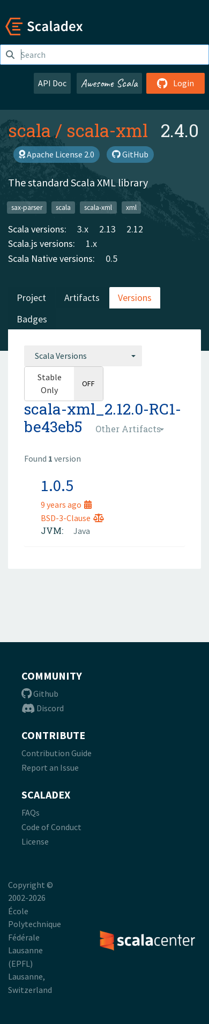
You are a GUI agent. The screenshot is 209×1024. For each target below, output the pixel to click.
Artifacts (82, 297)
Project (31, 297)
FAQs (30, 812)
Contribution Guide (56, 753)
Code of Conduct (51, 827)
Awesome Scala (109, 83)
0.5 (111, 258)
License (35, 841)
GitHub (130, 154)
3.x (82, 229)
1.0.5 (57, 485)
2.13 (107, 229)
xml (131, 207)
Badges (32, 319)
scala (29, 130)
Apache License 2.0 (56, 154)
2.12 (134, 229)
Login (175, 83)
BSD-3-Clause (72, 518)
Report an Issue (50, 767)
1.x (91, 243)
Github (39, 693)
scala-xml (107, 130)
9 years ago (66, 504)
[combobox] (83, 355)
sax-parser (26, 207)
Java (81, 530)
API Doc (52, 83)
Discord (42, 708)
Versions (135, 297)
